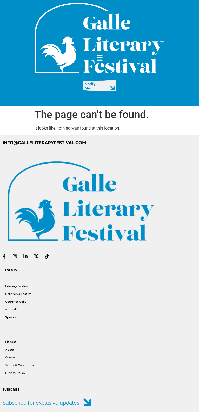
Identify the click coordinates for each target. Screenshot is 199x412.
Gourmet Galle (15, 301)
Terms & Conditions (20, 365)
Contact (11, 357)
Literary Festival (17, 286)
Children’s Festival (18, 294)
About (9, 349)
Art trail (11, 309)
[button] (99, 58)
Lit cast (10, 342)
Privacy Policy (15, 373)
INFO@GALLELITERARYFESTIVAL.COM (44, 142)
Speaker (11, 317)
